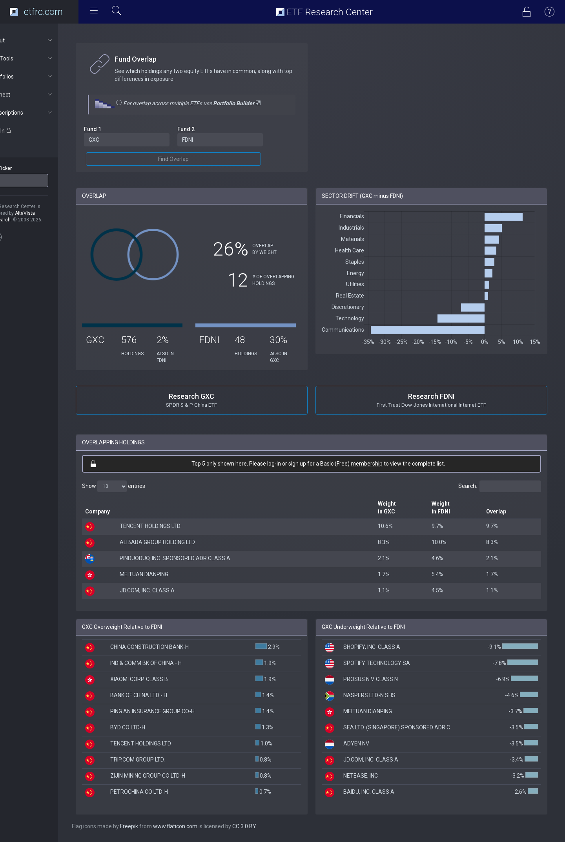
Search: (499, 486)
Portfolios (42, 76)
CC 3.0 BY (265, 826)
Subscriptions (42, 113)
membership (377, 463)
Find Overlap (189, 159)
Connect (42, 94)
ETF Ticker (21, 168)
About (42, 40)
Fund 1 (113, 129)
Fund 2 (202, 129)
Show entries (134, 486)
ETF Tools (42, 58)
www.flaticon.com (195, 826)
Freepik (149, 826)
